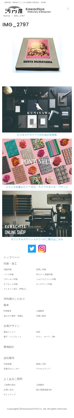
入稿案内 (40, 384)
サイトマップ (10, 394)
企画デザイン (12, 326)
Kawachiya (35, 9)
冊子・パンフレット (13, 336)
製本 (6, 305)
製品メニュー (10, 331)
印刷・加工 (10, 264)
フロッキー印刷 (11, 279)
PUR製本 (7, 310)
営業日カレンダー (12, 368)
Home (6, 15)
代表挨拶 (8, 363)
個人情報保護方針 (44, 389)
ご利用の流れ (10, 384)
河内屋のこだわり (14, 299)
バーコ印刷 (9, 274)
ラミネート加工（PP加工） (16, 288)
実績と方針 (41, 363)
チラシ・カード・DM (45, 336)
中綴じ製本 (41, 315)
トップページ (12, 257)
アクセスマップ (43, 368)
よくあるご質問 (13, 379)
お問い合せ (9, 389)
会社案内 (9, 358)
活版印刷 (8, 269)
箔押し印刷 (41, 269)
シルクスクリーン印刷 (46, 279)
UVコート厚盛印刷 (44, 274)
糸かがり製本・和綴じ (14, 315)
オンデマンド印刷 (44, 284)
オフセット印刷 (11, 284)
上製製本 (40, 310)
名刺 (38, 331)
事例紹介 (9, 347)
